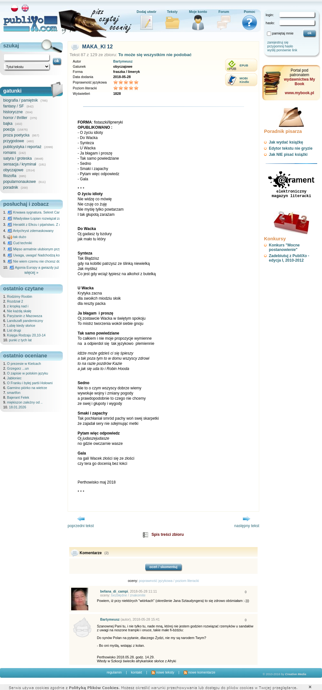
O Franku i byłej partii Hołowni (30, 383)
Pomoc (249, 12)
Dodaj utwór (146, 12)
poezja (8, 129)
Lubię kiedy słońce (21, 325)
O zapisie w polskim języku (27, 373)
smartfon (13, 393)
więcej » (31, 272)
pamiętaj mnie (282, 33)
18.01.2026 (17, 407)
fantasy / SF (13, 106)
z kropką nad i (17, 306)
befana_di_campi (114, 591)
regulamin (114, 672)
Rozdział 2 (15, 301)
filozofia (9, 176)
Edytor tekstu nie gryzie (290, 148)
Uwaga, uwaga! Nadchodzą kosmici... (39, 255)
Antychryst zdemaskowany (30, 231)
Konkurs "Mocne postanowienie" (284, 247)
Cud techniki (19, 243)
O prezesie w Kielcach (24, 363)
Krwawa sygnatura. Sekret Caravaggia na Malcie (47, 212)
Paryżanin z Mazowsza (24, 316)
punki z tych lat (20, 340)
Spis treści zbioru (167, 534)
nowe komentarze (199, 672)
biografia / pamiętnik (20, 100)
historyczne (13, 112)
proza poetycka (16, 135)
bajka (8, 123)
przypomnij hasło (280, 46)
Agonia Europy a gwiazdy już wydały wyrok (44, 267)
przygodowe (13, 141)
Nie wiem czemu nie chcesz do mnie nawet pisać (47, 261)
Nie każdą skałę (19, 311)
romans (9, 152)
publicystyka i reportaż (22, 147)
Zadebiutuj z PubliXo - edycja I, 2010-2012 (289, 258)
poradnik (10, 187)
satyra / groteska (17, 158)
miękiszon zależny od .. (25, 402)
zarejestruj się (278, 42)
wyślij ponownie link (282, 50)
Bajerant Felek (18, 397)
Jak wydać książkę (286, 142)
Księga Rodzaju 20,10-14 (26, 335)
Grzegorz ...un (18, 368)
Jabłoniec (14, 378)
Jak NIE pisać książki (288, 154)
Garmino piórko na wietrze (27, 388)
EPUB (244, 65)
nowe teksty (162, 672)
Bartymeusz (122, 61)
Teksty (172, 12)
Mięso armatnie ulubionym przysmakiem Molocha (47, 249)
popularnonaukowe (19, 181)
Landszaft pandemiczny (25, 321)
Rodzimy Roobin (19, 296)
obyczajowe (13, 170)
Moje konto (198, 12)
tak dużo (16, 237)
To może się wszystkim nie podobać (155, 54)
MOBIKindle (244, 80)
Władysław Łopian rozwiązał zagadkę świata (44, 218)
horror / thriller (15, 117)
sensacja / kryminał (19, 164)
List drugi (14, 330)
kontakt (136, 672)
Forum (223, 12)
